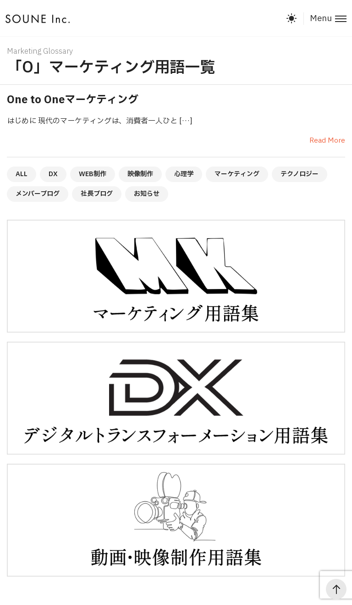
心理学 (183, 174)
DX (53, 174)
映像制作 (140, 174)
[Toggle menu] (324, 18)
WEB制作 (92, 174)
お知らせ (147, 194)
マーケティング (236, 174)
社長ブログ (97, 194)
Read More (327, 140)
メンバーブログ (38, 194)
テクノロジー (299, 174)
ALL (22, 174)
